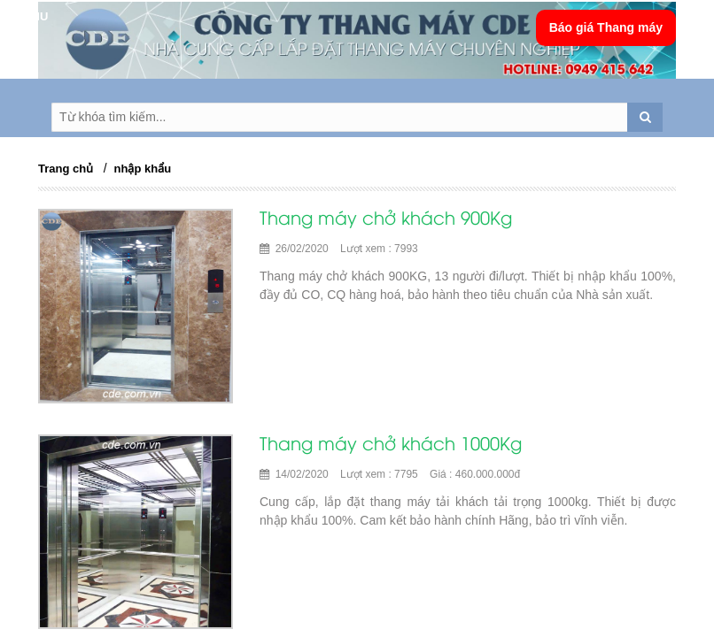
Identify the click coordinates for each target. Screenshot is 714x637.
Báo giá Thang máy (606, 27)
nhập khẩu (143, 168)
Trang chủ (65, 168)
